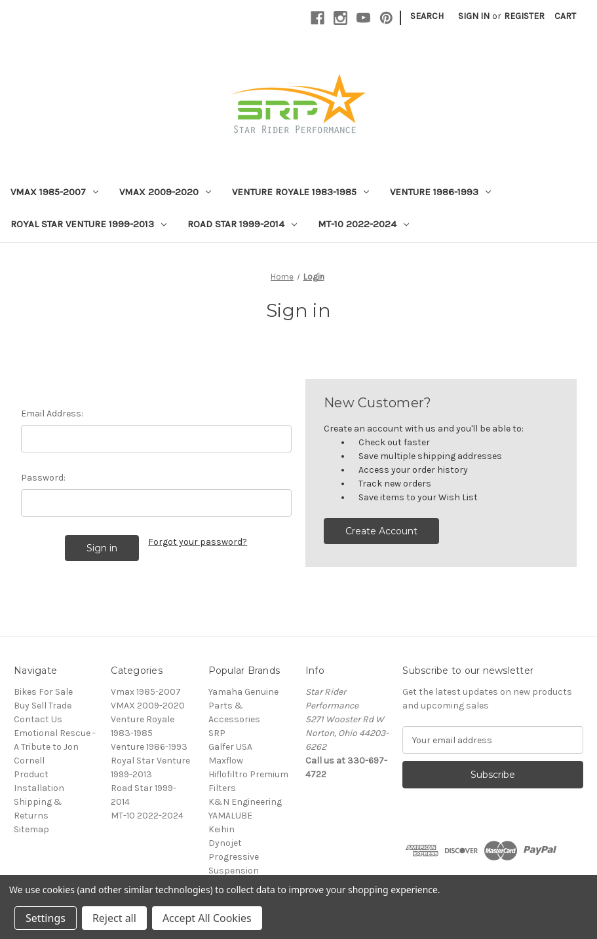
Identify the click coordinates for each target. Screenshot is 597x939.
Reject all (114, 918)
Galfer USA (230, 746)
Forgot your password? (197, 541)
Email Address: (52, 413)
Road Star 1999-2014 (242, 224)
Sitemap (31, 829)
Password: (43, 477)
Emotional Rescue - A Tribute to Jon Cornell (55, 746)
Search (427, 16)
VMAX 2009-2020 (165, 192)
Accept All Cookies (207, 918)
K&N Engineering (245, 801)
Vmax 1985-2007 (54, 192)
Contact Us (38, 719)
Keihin (221, 829)
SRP (216, 733)
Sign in (474, 16)
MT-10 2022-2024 (363, 224)
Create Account (381, 531)
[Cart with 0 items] (565, 16)
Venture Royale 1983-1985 (300, 192)
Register (524, 16)
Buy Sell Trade (42, 705)
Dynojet (225, 843)
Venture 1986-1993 (440, 192)
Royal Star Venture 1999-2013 (88, 224)
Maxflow (225, 760)
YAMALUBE (230, 815)
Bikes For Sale (43, 691)
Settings (46, 918)
